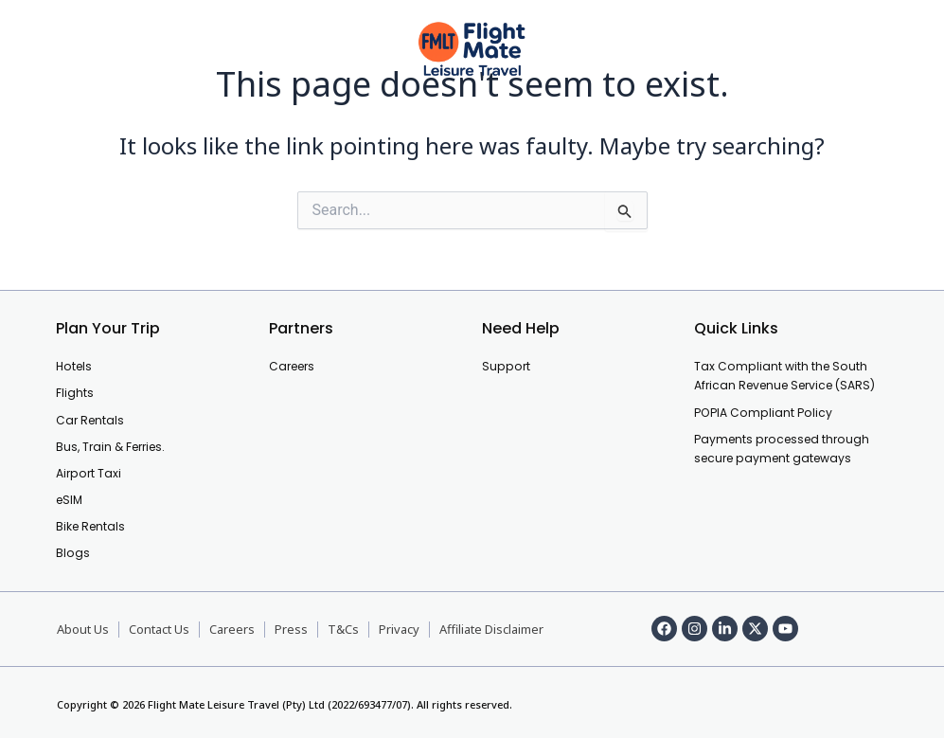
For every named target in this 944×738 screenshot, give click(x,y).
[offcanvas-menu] (49, 49)
